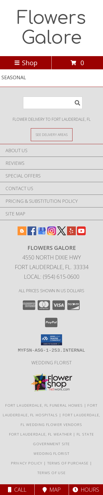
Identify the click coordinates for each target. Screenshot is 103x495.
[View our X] (61, 233)
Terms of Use (51, 472)
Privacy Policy (27, 463)
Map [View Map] (52, 489)
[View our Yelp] (71, 233)
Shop (25, 62)
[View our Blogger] (22, 233)
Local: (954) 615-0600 (51, 276)
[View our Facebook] (31, 233)
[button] (51, 339)
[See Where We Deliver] (52, 134)
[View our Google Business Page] (41, 233)
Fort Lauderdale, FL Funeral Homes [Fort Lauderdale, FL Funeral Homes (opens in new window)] (44, 405)
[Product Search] (52, 103)
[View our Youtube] (81, 233)
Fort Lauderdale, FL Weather (40, 434)
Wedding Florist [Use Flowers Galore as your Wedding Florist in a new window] (51, 362)
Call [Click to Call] (17, 489)
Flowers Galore (51, 28)
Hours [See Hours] (86, 489)
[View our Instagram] (51, 233)
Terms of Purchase (68, 463)
